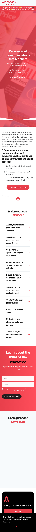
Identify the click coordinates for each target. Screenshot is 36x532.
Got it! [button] (18, 527)
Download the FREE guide (18, 187)
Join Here (30, 9)
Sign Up (18, 511)
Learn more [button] (7, 522)
